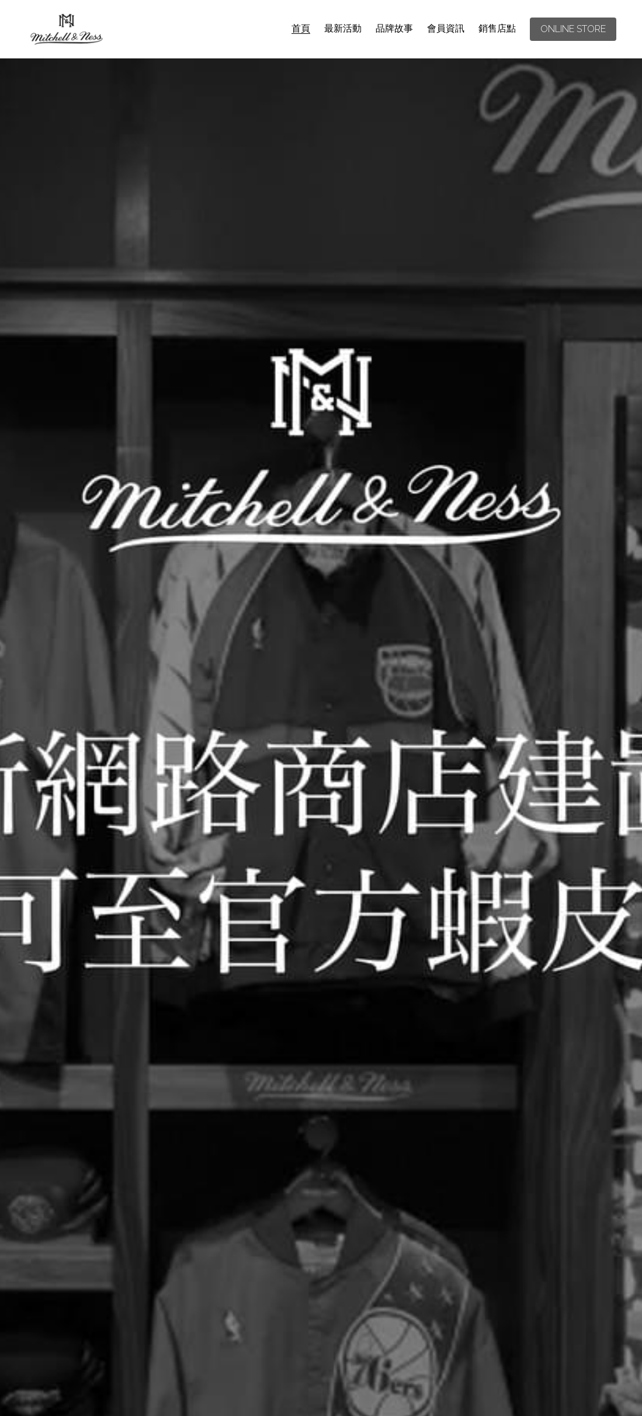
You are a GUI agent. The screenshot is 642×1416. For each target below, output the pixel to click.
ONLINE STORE (573, 28)
